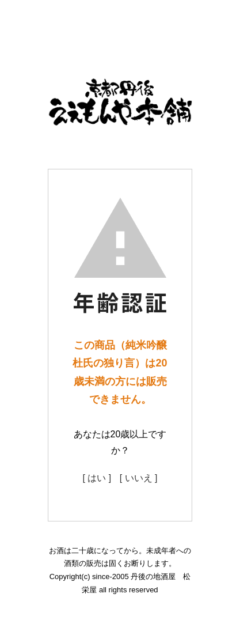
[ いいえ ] (139, 478)
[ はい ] (96, 478)
